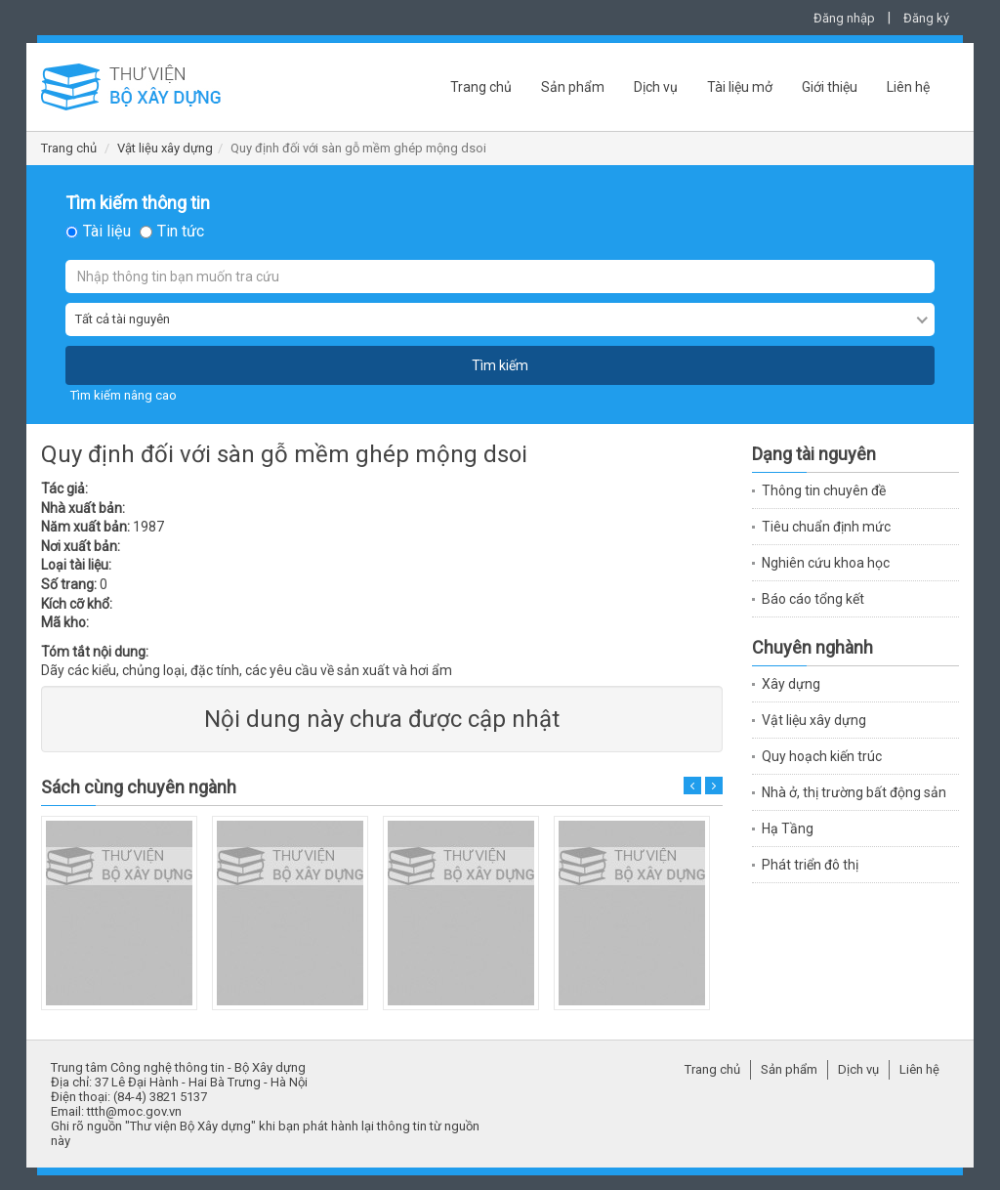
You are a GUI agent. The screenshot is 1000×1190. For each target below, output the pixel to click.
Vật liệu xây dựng (165, 148)
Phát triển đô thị (810, 864)
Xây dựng (791, 684)
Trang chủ (481, 87)
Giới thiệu (829, 87)
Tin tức (180, 231)
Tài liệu (107, 231)
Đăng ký (926, 18)
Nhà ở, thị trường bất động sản (854, 792)
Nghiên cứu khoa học (826, 563)
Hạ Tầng (787, 828)
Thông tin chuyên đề (824, 490)
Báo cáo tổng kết (813, 599)
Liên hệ (908, 87)
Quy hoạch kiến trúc (822, 756)
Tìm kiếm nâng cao (123, 395)
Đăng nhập (844, 18)
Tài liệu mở (739, 87)
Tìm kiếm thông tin (137, 203)
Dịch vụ (656, 87)
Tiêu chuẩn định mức (826, 526)
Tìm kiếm (500, 365)
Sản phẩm (572, 87)
